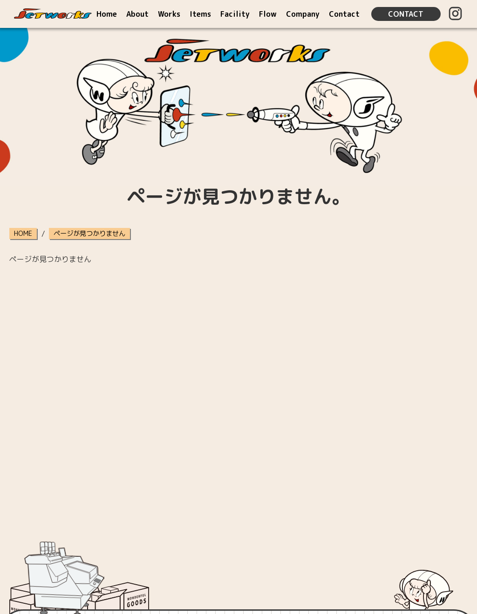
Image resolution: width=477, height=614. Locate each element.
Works (169, 14)
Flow (268, 14)
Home (106, 14)
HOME (23, 233)
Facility (235, 14)
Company (303, 14)
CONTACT (405, 14)
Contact (344, 14)
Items (200, 14)
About (137, 14)
